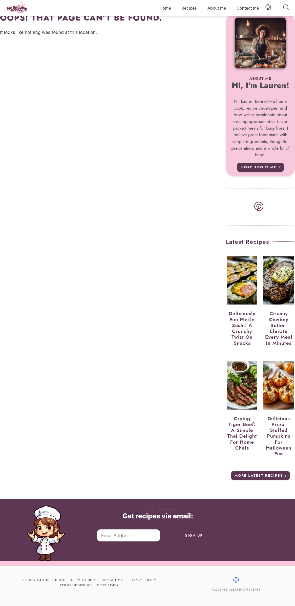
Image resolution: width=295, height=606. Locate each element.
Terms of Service (76, 585)
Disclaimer (108, 585)
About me (216, 8)
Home (165, 8)
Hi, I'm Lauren (83, 580)
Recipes (189, 8)
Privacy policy (142, 580)
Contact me (248, 8)
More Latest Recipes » (261, 475)
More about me (259, 167)
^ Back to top (35, 580)
